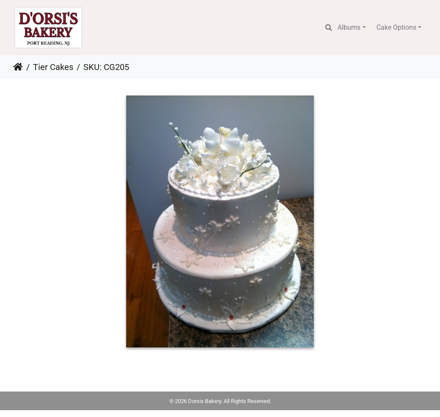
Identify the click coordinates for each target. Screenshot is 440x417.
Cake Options (396, 27)
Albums (349, 27)
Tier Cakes (53, 67)
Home (18, 67)
